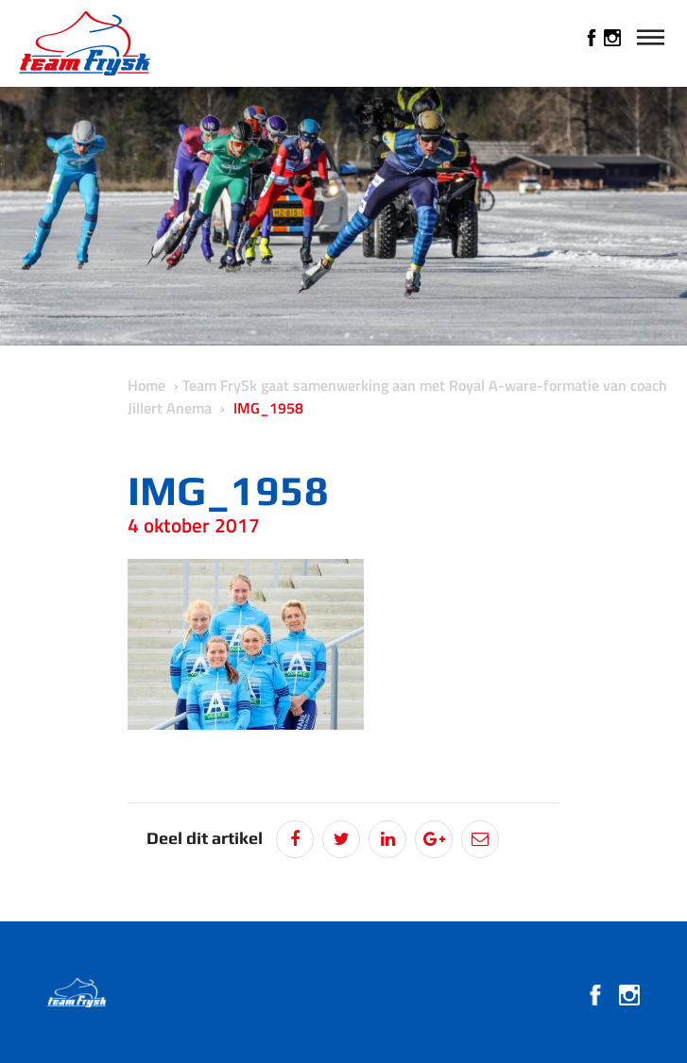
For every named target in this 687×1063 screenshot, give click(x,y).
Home (146, 385)
